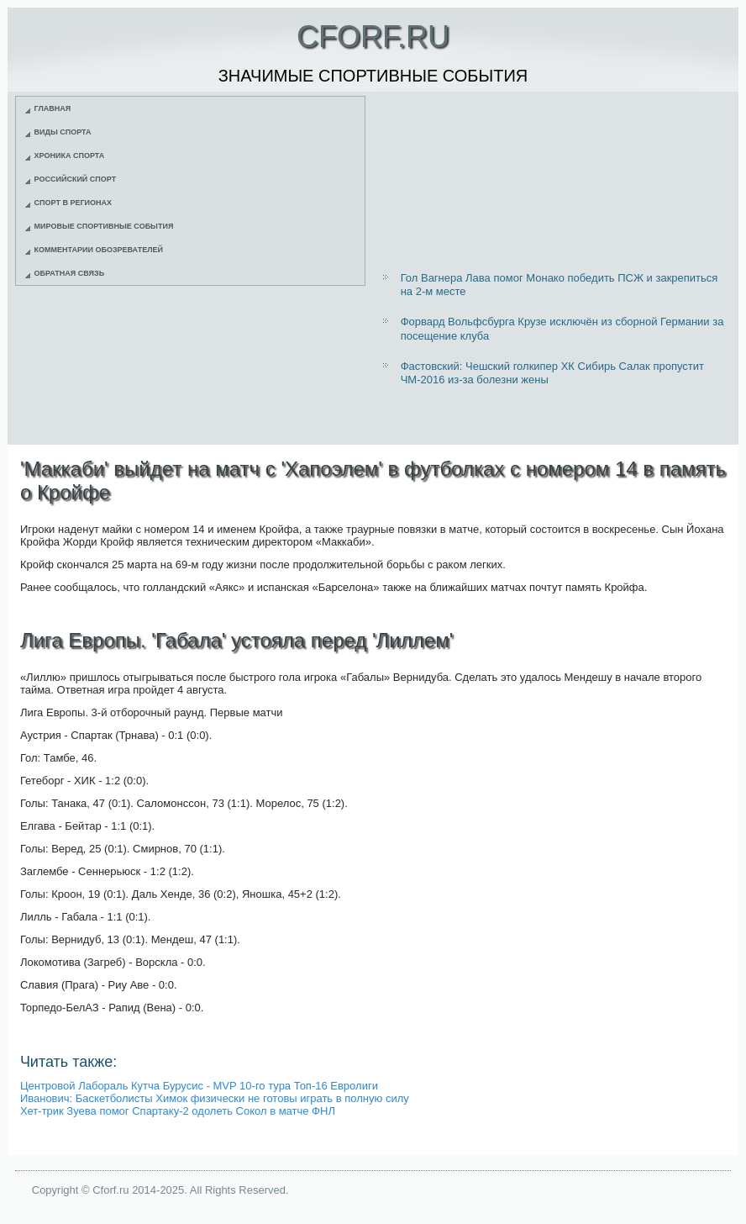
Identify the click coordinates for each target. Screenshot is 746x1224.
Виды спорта (63, 132)
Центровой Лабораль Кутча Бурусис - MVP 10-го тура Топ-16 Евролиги (199, 1085)
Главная (52, 108)
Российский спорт (75, 179)
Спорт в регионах (73, 202)
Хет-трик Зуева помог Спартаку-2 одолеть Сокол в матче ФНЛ (177, 1111)
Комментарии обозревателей (98, 249)
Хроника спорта (69, 155)
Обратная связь (69, 273)
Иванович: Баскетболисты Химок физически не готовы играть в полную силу (214, 1098)
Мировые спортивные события (104, 226)
